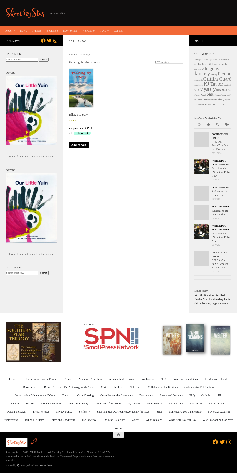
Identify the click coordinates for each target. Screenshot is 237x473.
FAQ (192, 395)
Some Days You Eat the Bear (185, 411)
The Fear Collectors (114, 419)
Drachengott (146, 395)
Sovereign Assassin (219, 411)
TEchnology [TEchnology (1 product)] (199, 104)
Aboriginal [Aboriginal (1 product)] (198, 60)
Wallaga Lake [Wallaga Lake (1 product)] (210, 104)
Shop (160, 411)
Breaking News (220, 164)
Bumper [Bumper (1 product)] (205, 64)
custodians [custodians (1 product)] (198, 69)
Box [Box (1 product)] (200, 64)
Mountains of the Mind (108, 403)
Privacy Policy (64, 411)
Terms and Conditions (62, 419)
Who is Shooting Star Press (218, 419)
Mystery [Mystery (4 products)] (207, 89)
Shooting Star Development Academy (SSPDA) (123, 411)
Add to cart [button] (78, 145)
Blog (163, 378)
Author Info (219, 161)
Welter (135, 419)
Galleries (206, 395)
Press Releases (41, 411)
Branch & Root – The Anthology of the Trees (69, 387)
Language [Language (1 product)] (227, 85)
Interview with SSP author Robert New (221, 172)
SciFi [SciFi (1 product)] (229, 95)
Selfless (83, 411)
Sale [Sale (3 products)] (210, 94)
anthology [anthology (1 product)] (208, 60)
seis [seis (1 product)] (195, 100)
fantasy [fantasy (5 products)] (202, 73)
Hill (220, 395)
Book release (220, 134)
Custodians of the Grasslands (116, 395)
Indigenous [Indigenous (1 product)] (198, 85)
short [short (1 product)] (200, 100)
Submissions (11, 419)
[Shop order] (168, 62)
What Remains (154, 419)
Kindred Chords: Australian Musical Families (36, 403)
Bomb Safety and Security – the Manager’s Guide (200, 378)
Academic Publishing (90, 378)
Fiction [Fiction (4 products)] (224, 73)
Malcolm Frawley (78, 403)
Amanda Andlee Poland (122, 378)
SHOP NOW (201, 290)
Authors (36, 30)
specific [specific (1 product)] (214, 100)
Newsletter (89, 30)
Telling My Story (34, 419)
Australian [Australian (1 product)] (216, 60)
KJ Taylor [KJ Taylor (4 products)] (213, 84)
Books (23, 30)
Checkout (118, 387)
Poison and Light (16, 411)
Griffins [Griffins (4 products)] (211, 79)
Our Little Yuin (217, 403)
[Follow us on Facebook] (43, 40)
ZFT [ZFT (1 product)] (222, 104)
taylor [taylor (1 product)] (227, 100)
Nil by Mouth (176, 403)
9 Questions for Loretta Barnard (40, 378)
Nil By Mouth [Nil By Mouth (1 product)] (221, 90)
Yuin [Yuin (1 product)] (218, 104)
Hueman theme (45, 465)
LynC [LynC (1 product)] (196, 90)
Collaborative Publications (163, 387)
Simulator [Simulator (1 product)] (206, 100)
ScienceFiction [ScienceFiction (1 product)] (220, 95)
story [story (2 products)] (221, 99)
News (103, 30)
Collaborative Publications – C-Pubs (35, 395)
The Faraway (88, 419)
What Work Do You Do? (182, 419)
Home (72, 54)
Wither (118, 427)
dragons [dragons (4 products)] (211, 68)
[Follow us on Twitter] (49, 40)
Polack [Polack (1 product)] (203, 95)
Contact (118, 30)
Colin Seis (135, 387)
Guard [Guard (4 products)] (225, 79)
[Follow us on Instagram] (55, 40)
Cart (103, 387)
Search (43, 59)
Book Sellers (70, 30)
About (8, 30)
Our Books (196, 403)
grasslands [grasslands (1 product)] (198, 80)
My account (134, 403)
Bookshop (52, 30)
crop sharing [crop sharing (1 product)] (223, 64)
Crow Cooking (85, 395)
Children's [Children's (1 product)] (213, 64)
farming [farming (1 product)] (214, 75)
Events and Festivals (171, 395)
